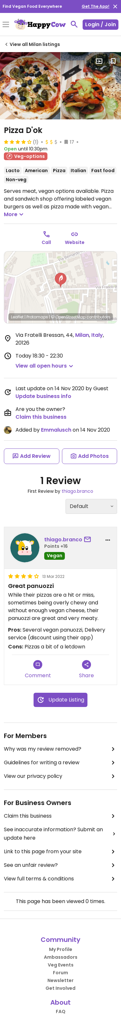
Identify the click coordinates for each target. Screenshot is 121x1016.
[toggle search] (74, 24)
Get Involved (60, 988)
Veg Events (61, 965)
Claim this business (40, 417)
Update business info (43, 396)
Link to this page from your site (60, 852)
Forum (60, 972)
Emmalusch (56, 430)
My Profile (60, 949)
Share (86, 669)
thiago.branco (77, 491)
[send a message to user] (89, 540)
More (14, 214)
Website (75, 242)
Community (60, 939)
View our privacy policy (60, 776)
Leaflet (17, 317)
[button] (60, 280)
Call (46, 242)
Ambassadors (60, 957)
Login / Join (100, 24)
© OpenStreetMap (68, 317)
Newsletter (60, 980)
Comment (38, 669)
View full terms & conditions (60, 879)
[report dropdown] (108, 540)
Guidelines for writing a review (60, 763)
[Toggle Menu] (5, 25)
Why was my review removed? (60, 749)
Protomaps (37, 317)
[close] (115, 6)
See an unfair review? (60, 865)
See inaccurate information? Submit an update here (60, 834)
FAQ (61, 1011)
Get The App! (95, 6)
